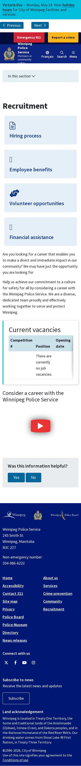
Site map (10, 601)
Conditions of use (15, 760)
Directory (10, 632)
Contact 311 (13, 593)
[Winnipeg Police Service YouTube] (24, 662)
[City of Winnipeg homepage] (14, 515)
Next (40, 25)
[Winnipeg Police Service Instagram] (33, 662)
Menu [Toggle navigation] (73, 55)
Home (8, 577)
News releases (15, 640)
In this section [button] (21, 76)
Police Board (13, 616)
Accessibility (13, 585)
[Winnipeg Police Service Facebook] (15, 662)
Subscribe (16, 698)
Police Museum (15, 624)
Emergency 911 (29, 37)
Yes (16, 477)
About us (50, 577)
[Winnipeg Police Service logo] (38, 515)
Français (47, 56)
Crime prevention (57, 593)
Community (52, 601)
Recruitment (53, 609)
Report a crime (63, 37)
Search (62, 55)
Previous (12, 25)
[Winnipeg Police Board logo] (64, 515)
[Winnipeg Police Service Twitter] (6, 662)
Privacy (9, 609)
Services (50, 585)
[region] (41, 357)
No (33, 477)
